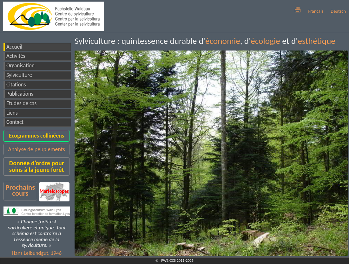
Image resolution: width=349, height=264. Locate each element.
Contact (14, 122)
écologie (265, 41)
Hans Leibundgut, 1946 (37, 253)
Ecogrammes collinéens (36, 135)
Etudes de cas (21, 103)
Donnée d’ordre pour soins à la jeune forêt (36, 166)
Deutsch (338, 11)
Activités (15, 56)
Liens (12, 113)
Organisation (20, 65)
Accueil (14, 47)
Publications (19, 94)
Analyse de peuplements (36, 149)
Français (315, 11)
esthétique (316, 41)
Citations (16, 84)
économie (222, 41)
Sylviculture (19, 75)
